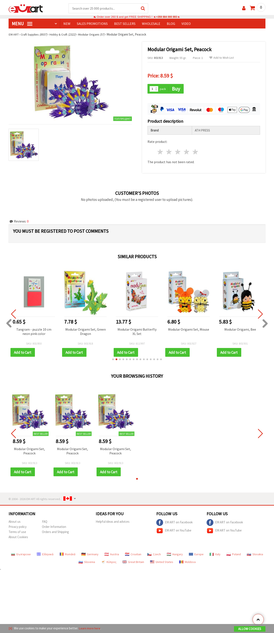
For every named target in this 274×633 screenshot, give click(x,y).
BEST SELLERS (125, 24)
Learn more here (90, 628)
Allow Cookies (249, 629)
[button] (113, 360)
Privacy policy (18, 527)
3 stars (178, 152)
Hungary (175, 555)
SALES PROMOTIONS (92, 24)
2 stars (169, 152)
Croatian (133, 555)
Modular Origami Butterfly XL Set (137, 331)
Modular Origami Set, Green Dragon (85, 331)
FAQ (44, 522)
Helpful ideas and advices (113, 522)
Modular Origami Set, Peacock (29, 451)
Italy (215, 555)
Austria (111, 555)
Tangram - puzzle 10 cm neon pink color (33, 331)
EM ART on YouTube (173, 531)
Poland (233, 555)
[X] (10, 628)
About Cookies (18, 538)
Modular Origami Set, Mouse (188, 329)
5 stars (195, 152)
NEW (66, 24)
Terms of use (17, 532)
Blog (171, 24)
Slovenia (87, 562)
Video (186, 24)
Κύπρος (108, 562)
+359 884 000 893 (166, 17)
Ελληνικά (45, 555)
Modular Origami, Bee (240, 329)
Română (67, 555)
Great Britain (133, 562)
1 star (160, 152)
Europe (196, 555)
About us (15, 522)
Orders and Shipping (55, 532)
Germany (89, 555)
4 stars (186, 152)
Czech (154, 555)
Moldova (187, 562)
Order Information (54, 527)
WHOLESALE (151, 24)
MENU (22, 24)
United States (161, 562)
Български (21, 555)
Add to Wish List (221, 58)
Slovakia (255, 555)
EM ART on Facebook (174, 523)
